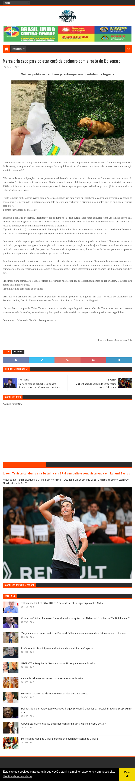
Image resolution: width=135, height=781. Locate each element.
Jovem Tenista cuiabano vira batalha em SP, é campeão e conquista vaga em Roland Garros (66, 473)
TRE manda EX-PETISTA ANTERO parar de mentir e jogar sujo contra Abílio (62, 603)
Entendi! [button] (127, 774)
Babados (18, 352)
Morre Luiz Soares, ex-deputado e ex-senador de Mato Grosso (54, 693)
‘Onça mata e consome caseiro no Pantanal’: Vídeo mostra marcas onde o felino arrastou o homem (73, 633)
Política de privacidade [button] (17, 776)
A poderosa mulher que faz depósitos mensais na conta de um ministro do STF (63, 723)
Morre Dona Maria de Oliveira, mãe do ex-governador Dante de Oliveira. (59, 738)
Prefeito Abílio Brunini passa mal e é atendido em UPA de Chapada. (57, 648)
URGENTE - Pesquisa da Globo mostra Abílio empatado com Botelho (58, 663)
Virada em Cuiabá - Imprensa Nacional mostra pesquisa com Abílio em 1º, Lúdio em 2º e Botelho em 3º (75, 618)
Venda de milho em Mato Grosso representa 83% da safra (52, 678)
